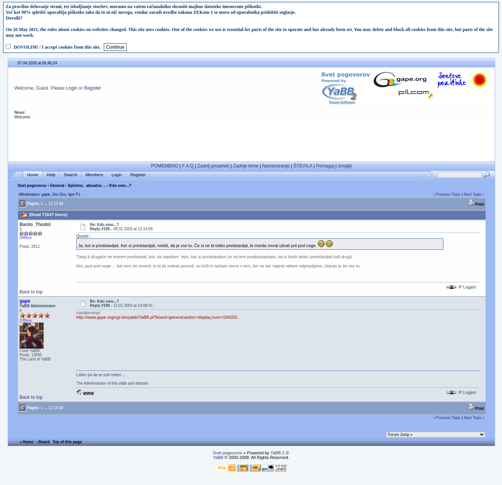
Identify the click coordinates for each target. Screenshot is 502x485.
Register (92, 88)
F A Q (188, 166)
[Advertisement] (251, 140)
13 (56, 204)
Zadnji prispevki (213, 166)
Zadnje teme (246, 166)
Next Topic (473, 194)
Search (70, 175)
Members (94, 175)
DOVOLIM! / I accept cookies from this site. (57, 47)
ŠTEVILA (302, 166)
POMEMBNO (164, 166)
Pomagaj (325, 166)
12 (50, 204)
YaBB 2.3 (279, 453)
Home (32, 175)
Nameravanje (275, 166)
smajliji (345, 166)
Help (51, 175)
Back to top (31, 292)
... (45, 204)
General (57, 186)
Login (71, 88)
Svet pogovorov (32, 186)
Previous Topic (448, 194)
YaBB (218, 457)
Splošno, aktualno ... (87, 186)
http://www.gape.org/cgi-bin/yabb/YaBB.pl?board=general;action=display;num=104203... (158, 317)
